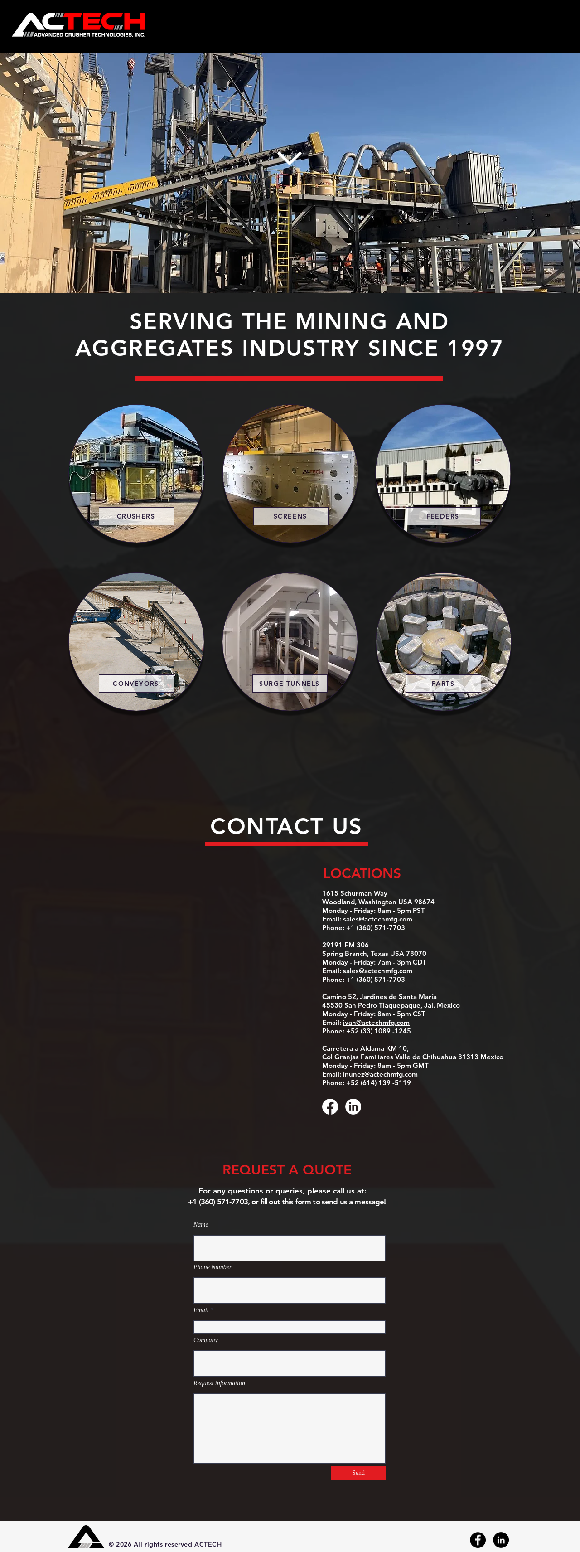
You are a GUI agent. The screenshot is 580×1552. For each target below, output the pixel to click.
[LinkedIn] (353, 1107)
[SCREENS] (291, 516)
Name (200, 1225)
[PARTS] (443, 683)
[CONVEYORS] (136, 683)
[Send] (358, 1473)
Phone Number (212, 1267)
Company (205, 1340)
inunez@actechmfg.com (380, 1074)
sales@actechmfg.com (377, 919)
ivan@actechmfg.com (376, 1022)
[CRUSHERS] (136, 516)
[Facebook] (330, 1107)
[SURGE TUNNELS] (290, 683)
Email (200, 1310)
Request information (219, 1383)
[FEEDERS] (443, 516)
